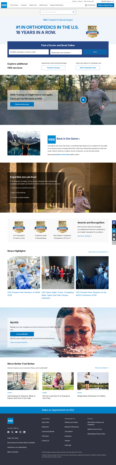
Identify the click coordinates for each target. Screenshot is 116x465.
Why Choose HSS (89, 1)
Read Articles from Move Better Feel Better (21, 442)
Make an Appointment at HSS (58, 410)
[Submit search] (73, 12)
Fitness (9, 393)
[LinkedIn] (25, 432)
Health (44, 393)
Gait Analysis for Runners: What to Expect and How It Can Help (21, 397)
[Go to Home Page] (10, 421)
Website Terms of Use (95, 429)
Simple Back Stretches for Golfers (91, 396)
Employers (68, 436)
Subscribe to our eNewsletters (17, 447)
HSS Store (45, 436)
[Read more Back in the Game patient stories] (63, 154)
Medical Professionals (72, 427)
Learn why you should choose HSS (22, 188)
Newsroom (45, 427)
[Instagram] (21, 432)
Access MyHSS (22, 334)
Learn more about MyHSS (18, 342)
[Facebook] (9, 432)
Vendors (67, 440)
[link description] (23, 381)
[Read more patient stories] (63, 139)
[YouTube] (17, 432)
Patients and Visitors (71, 422)
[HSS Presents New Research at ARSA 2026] (23, 276)
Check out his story (22, 104)
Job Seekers (69, 431)
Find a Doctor (14, 5)
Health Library (43, 5)
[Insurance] (66, 52)
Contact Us (45, 440)
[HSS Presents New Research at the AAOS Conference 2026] (92, 276)
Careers (80, 1)
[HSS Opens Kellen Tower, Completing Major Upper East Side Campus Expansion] (58, 277)
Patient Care (33, 5)
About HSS (45, 422)
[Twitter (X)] (13, 432)
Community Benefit (48, 431)
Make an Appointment (105, 5)
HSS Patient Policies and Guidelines (96, 423)
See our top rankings (17, 193)
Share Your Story (12, 438)
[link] (114, 222)
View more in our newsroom (98, 252)
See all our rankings (85, 236)
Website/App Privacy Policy (96, 434)
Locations (24, 5)
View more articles (101, 368)
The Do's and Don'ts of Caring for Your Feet (56, 397)
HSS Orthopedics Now (88, 68)
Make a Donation (12, 452)
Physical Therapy (53, 68)
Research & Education (56, 5)
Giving (74, 1)
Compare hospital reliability (19, 197)
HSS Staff (68, 445)
